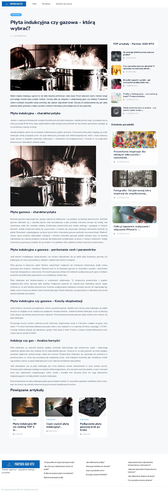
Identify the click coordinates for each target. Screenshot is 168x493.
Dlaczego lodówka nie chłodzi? (98, 466)
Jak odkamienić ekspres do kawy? (141, 476)
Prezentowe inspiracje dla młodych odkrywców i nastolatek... (129, 154)
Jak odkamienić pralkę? (95, 462)
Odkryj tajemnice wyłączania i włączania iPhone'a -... (132, 228)
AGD (34, 4)
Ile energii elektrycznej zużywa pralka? (138, 53)
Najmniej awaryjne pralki (53, 477)
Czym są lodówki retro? (95, 471)
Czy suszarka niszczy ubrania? (140, 480)
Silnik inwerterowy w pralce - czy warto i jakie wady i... (139, 109)
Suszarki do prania (64, 4)
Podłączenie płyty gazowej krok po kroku (91, 427)
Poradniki (46, 4)
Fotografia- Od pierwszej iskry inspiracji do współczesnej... (132, 192)
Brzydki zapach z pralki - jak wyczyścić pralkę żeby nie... (136, 81)
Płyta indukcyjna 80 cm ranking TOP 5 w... (24, 427)
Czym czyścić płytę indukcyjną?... (57, 425)
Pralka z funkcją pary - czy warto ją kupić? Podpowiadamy (140, 95)
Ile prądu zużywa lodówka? (96, 475)
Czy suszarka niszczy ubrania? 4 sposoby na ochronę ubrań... (139, 67)
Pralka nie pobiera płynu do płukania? (58, 473)
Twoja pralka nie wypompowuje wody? (59, 462)
